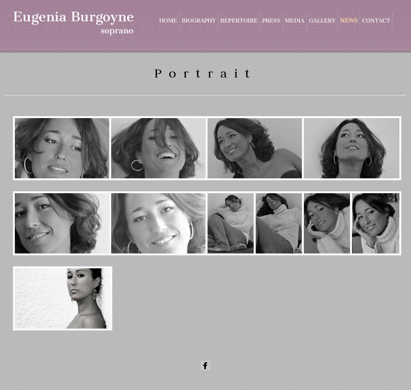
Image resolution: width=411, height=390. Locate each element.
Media (295, 20)
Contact (376, 20)
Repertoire (239, 20)
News (349, 20)
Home (168, 20)
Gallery (322, 20)
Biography (198, 20)
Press (271, 20)
